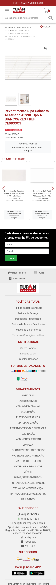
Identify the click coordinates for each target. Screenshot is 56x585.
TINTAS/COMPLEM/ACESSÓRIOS (28, 493)
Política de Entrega (28, 313)
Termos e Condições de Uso (28, 335)
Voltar (45, 26)
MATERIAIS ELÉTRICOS (28, 461)
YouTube (28, 546)
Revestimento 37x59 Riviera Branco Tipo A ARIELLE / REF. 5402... (42, 193)
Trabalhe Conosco (28, 359)
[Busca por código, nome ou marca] (25, 18)
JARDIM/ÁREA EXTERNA (28, 439)
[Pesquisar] (51, 18)
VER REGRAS (36, 3)
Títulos (39, 273)
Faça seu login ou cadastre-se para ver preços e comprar (28, 147)
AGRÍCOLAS (28, 395)
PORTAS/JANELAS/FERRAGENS (28, 483)
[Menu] (7, 10)
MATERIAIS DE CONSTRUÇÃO (28, 455)
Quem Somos (28, 348)
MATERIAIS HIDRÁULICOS (28, 466)
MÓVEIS (28, 472)
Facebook (28, 541)
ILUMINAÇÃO (28, 433)
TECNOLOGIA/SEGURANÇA (28, 488)
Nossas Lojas (28, 353)
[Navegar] (3, 188)
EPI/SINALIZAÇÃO (28, 422)
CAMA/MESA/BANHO (28, 406)
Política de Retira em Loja (28, 307)
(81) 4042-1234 (28, 518)
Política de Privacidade (28, 318)
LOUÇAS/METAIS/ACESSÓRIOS (28, 450)
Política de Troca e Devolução (28, 324)
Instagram (28, 537)
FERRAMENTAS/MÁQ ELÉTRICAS (28, 428)
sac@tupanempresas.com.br (28, 523)
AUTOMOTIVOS (28, 401)
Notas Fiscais (17, 278)
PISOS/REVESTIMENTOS (28, 477)
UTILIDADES (28, 499)
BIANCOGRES (17, 137)
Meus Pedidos (17, 273)
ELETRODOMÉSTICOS (28, 417)
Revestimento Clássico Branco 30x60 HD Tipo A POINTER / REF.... (14, 193)
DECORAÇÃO (28, 412)
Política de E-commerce (28, 329)
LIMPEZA (28, 444)
